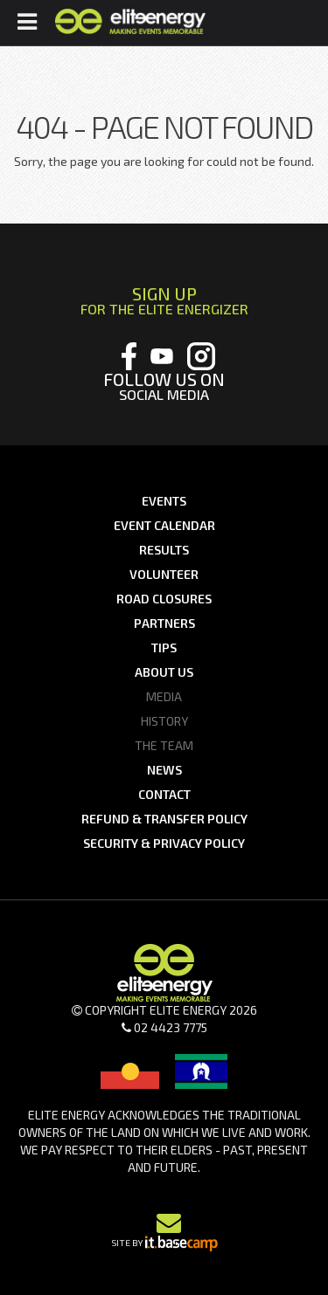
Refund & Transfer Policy (164, 818)
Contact (164, 794)
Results (164, 549)
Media (164, 696)
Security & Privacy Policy (164, 843)
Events (164, 500)
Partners (164, 623)
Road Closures (164, 598)
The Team (164, 745)
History (164, 720)
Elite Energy (130, 21)
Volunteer (164, 574)
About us (164, 672)
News (164, 769)
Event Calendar (164, 525)
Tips (164, 647)
